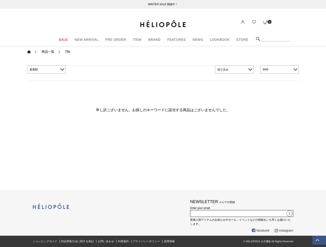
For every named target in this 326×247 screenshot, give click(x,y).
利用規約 (123, 241)
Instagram (284, 230)
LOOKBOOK (220, 39)
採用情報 (169, 241)
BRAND (154, 39)
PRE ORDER (115, 39)
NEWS (198, 39)
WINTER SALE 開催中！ (163, 4)
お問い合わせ (106, 241)
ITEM (137, 39)
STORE (242, 39)
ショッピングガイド (45, 241)
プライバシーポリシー (146, 241)
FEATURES (176, 39)
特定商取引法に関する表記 (77, 241)
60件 (265, 69)
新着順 (34, 69)
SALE (63, 39)
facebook (260, 230)
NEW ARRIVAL (87, 39)
